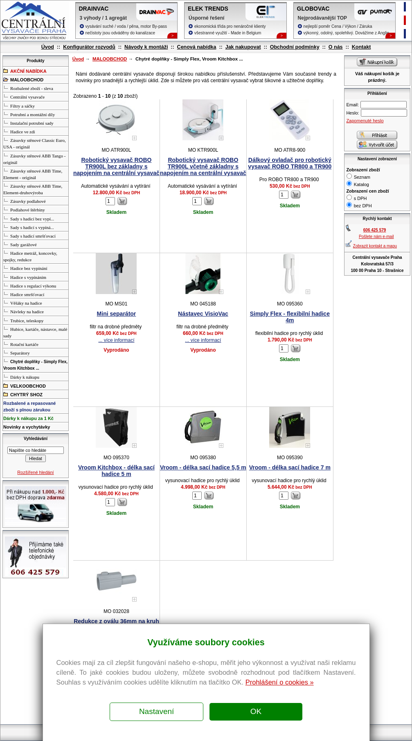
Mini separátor (116, 313)
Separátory (16, 352)
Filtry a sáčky (19, 105)
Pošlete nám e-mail (376, 236)
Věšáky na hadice (22, 302)
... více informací (116, 340)
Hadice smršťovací (23, 294)
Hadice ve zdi (19, 131)
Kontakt (361, 47)
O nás (336, 47)
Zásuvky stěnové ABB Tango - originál (34, 159)
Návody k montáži (146, 47)
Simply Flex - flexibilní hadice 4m (290, 316)
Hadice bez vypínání (25, 268)
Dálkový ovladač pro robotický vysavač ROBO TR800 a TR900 (289, 163)
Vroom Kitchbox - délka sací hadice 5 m (116, 470)
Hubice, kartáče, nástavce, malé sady (35, 332)
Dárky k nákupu (21, 376)
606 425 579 (374, 230)
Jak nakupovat (243, 47)
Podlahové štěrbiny (24, 209)
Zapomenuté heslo (364, 120)
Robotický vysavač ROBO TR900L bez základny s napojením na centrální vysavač (116, 166)
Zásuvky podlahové (24, 201)
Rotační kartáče (20, 344)
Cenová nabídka (196, 47)
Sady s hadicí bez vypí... (28, 218)
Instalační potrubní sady (28, 123)
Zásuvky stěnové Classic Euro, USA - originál (34, 143)
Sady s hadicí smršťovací (29, 235)
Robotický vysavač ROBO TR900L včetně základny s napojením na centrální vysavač (203, 166)
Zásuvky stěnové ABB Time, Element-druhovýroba (32, 189)
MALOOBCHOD (109, 58)
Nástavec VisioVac (203, 313)
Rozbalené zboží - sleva (28, 88)
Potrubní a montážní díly (29, 114)
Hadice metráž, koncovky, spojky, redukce (30, 256)
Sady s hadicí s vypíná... (28, 227)
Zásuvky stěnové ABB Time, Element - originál (32, 174)
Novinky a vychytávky (26, 426)
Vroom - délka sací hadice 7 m (290, 467)
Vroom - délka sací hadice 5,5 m (203, 467)
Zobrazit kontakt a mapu (375, 246)
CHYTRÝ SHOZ (23, 394)
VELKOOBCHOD (24, 385)
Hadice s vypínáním (24, 277)
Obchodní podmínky (295, 47)
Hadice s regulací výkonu (29, 285)
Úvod (47, 47)
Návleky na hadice (23, 311)
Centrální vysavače (24, 96)
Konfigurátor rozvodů (89, 47)
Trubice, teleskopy (23, 320)
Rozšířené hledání (35, 472)
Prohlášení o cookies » (279, 682)
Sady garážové (19, 244)
